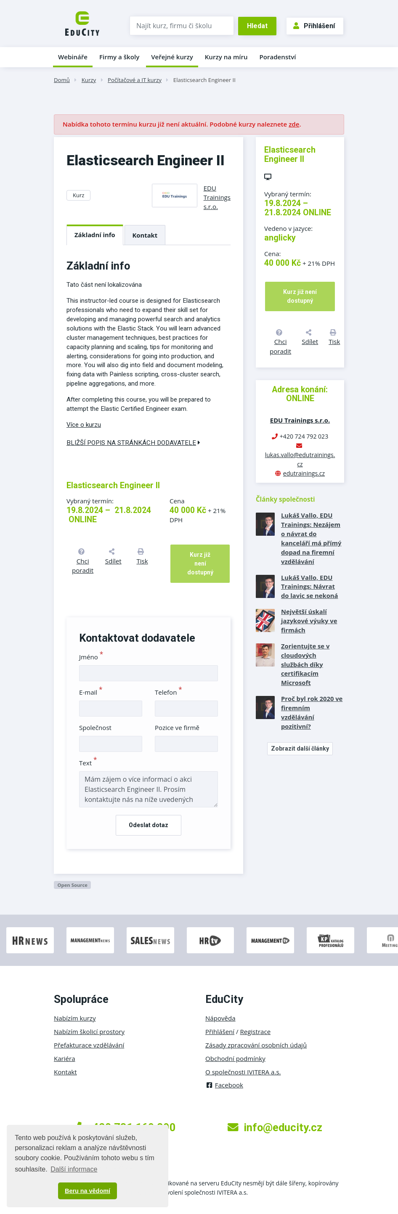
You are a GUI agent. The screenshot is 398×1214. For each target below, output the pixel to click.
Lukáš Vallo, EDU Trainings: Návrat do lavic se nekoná (309, 586)
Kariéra (64, 1058)
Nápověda (220, 1018)
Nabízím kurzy (75, 1018)
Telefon (168, 692)
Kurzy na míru (226, 57)
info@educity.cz (275, 1127)
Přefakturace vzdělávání (89, 1045)
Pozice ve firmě (177, 727)
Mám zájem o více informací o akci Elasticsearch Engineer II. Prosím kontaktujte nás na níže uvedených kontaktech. (148, 789)
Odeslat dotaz (148, 825)
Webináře (73, 57)
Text (88, 763)
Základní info (94, 234)
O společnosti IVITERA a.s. (243, 1072)
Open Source (72, 885)
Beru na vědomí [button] (87, 1191)
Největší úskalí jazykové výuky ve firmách (309, 620)
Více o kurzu (83, 424)
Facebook (224, 1085)
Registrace (255, 1031)
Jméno (91, 657)
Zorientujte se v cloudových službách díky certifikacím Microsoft (305, 664)
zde (294, 124)
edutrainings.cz (304, 473)
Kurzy (89, 80)
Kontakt (145, 235)
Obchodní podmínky (235, 1058)
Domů (62, 80)
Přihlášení (314, 26)
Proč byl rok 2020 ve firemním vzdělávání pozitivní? (311, 712)
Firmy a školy (119, 57)
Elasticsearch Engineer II (204, 80)
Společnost (95, 727)
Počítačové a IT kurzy (135, 80)
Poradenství (278, 57)
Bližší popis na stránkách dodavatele (133, 443)
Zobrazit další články (300, 748)
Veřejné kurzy (172, 57)
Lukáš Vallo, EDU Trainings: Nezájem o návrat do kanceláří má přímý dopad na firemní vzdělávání (311, 538)
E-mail (91, 692)
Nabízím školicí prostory (89, 1031)
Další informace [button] (73, 1169)
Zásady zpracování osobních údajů (256, 1045)
